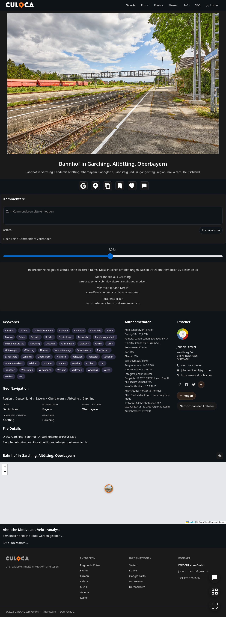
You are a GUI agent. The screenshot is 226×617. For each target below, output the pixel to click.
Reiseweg (78, 356)
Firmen (174, 5)
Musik (83, 587)
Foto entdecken (113, 299)
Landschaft (11, 356)
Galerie (131, 5)
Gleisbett (84, 343)
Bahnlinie (79, 330)
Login (212, 5)
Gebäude (50, 343)
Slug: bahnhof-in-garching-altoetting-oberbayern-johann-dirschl (45, 442)
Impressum (136, 581)
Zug (21, 376)
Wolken (9, 376)
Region (7, 398)
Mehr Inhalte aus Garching (113, 277)
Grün (110, 343)
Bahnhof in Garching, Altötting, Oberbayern (113, 163)
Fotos (145, 5)
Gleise (98, 343)
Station (62, 363)
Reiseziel (93, 356)
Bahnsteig (95, 330)
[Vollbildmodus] (214, 605)
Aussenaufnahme (43, 330)
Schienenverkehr (14, 363)
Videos (84, 581)
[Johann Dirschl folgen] (201, 384)
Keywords (11, 322)
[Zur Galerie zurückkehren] (214, 591)
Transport (10, 369)
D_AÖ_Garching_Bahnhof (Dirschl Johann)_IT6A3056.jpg (39, 437)
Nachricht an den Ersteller (197, 406)
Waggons (93, 369)
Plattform (61, 356)
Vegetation (27, 369)
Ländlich (27, 356)
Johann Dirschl (186, 347)
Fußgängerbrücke (14, 343)
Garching (35, 343)
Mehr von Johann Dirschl (113, 288)
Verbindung (45, 369)
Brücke (49, 337)
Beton (22, 337)
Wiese (107, 369)
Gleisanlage (67, 343)
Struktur (90, 363)
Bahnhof (63, 330)
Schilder (33, 363)
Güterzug (29, 350)
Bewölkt (35, 337)
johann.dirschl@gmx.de (196, 370)
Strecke (76, 363)
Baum (110, 330)
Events (158, 5)
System (133, 565)
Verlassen (77, 369)
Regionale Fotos (90, 565)
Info (187, 5)
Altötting (9, 330)
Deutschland (65, 337)
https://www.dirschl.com (196, 375)
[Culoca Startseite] (20, 5)
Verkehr (61, 369)
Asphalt (24, 330)
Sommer (47, 363)
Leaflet (190, 522)
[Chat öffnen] (214, 577)
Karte (83, 597)
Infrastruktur (84, 350)
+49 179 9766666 (191, 365)
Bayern (9, 337)
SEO (198, 5)
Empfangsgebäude (105, 337)
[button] (109, 488)
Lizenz (133, 570)
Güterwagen (11, 350)
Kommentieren (211, 230)
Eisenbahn (83, 337)
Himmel (44, 350)
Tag (102, 363)
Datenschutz (137, 587)
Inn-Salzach (103, 350)
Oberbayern (44, 356)
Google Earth (137, 576)
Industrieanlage (63, 350)
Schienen (108, 356)
